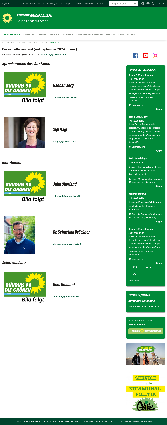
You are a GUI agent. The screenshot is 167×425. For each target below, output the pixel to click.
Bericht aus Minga (138, 158)
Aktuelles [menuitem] (28, 34)
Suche (78, 3)
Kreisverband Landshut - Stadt (17, 42)
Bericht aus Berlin (138, 193)
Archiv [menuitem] (53, 34)
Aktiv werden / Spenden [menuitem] (89, 34)
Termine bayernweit (141, 295)
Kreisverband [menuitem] (10, 34)
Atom (149, 267)
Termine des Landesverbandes (142, 306)
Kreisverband (41, 42)
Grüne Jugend (52, 3)
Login (4, 3)
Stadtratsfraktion (37, 3)
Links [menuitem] (159, 3)
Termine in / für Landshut (143, 70)
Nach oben (133, 280)
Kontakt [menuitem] (110, 34)
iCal (135, 274)
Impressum (88, 3)
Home (25, 3)
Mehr (158, 109)
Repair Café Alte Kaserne (141, 75)
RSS (135, 267)
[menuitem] (25, 3)
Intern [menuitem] (131, 34)
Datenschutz (100, 3)
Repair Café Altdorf (138, 116)
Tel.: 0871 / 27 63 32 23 (115, 421)
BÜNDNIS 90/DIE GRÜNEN (37, 15)
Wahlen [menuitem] (66, 34)
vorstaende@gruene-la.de (138, 421)
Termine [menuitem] (41, 34)
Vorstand (54, 42)
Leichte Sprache (67, 3)
